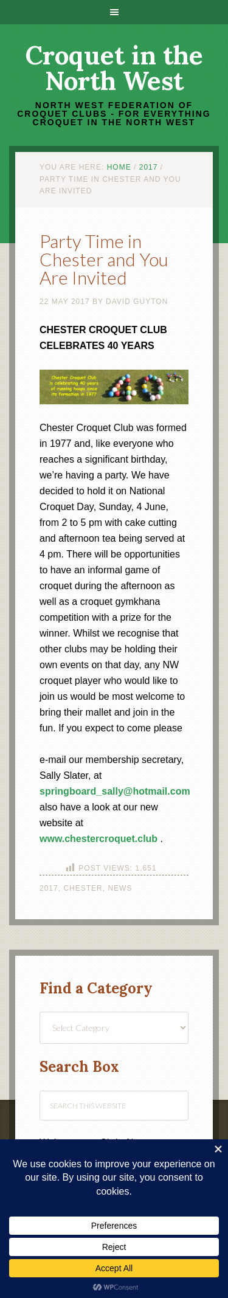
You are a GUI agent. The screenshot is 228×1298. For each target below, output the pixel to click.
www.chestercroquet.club (98, 839)
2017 (49, 888)
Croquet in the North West (114, 68)
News (120, 888)
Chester (82, 888)
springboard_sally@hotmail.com (115, 791)
